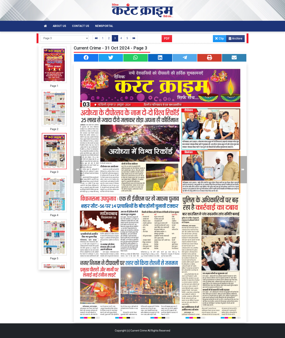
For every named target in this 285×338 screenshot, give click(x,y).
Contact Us (80, 26)
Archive (234, 39)
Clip (219, 38)
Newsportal (104, 26)
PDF (167, 38)
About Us (59, 26)
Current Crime (138, 330)
